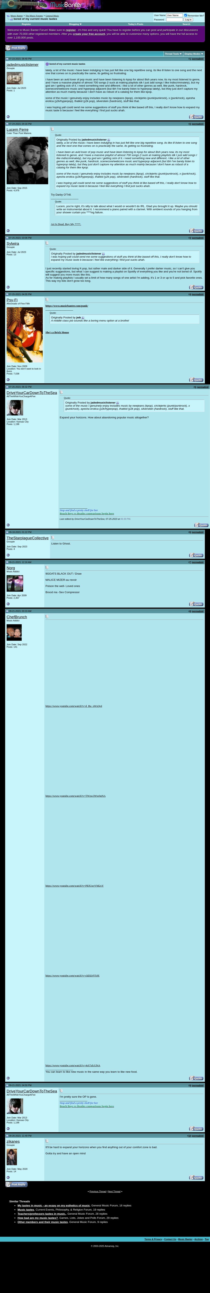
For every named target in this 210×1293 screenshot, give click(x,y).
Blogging (74, 24)
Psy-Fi (12, 300)
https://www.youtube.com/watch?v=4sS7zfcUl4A (72, 1065)
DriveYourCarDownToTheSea (32, 393)
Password (159, 19)
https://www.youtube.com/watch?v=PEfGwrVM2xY (74, 885)
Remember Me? (194, 15)
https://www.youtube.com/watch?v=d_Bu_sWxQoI (73, 706)
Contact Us (170, 1239)
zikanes (13, 1141)
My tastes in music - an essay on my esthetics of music (54, 1205)
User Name (160, 15)
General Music (52, 15)
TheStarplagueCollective (28, 538)
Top (207, 1239)
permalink (197, 58)
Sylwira (13, 243)
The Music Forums (34, 15)
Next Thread (114, 1191)
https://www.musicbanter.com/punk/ (66, 305)
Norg (11, 568)
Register (26, 24)
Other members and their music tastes (43, 1222)
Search (186, 24)
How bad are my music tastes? (38, 1217)
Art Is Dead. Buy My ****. (66, 224)
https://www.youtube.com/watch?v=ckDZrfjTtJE (72, 975)
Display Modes (192, 54)
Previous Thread (97, 1191)
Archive (198, 1239)
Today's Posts (135, 24)
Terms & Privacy (153, 1239)
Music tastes (26, 1209)
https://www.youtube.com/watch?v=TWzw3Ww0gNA (75, 795)
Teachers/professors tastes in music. (42, 1213)
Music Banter (17, 15)
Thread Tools (172, 54)
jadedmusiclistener (23, 64)
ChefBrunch (17, 617)
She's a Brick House (57, 332)
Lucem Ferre (18, 129)
